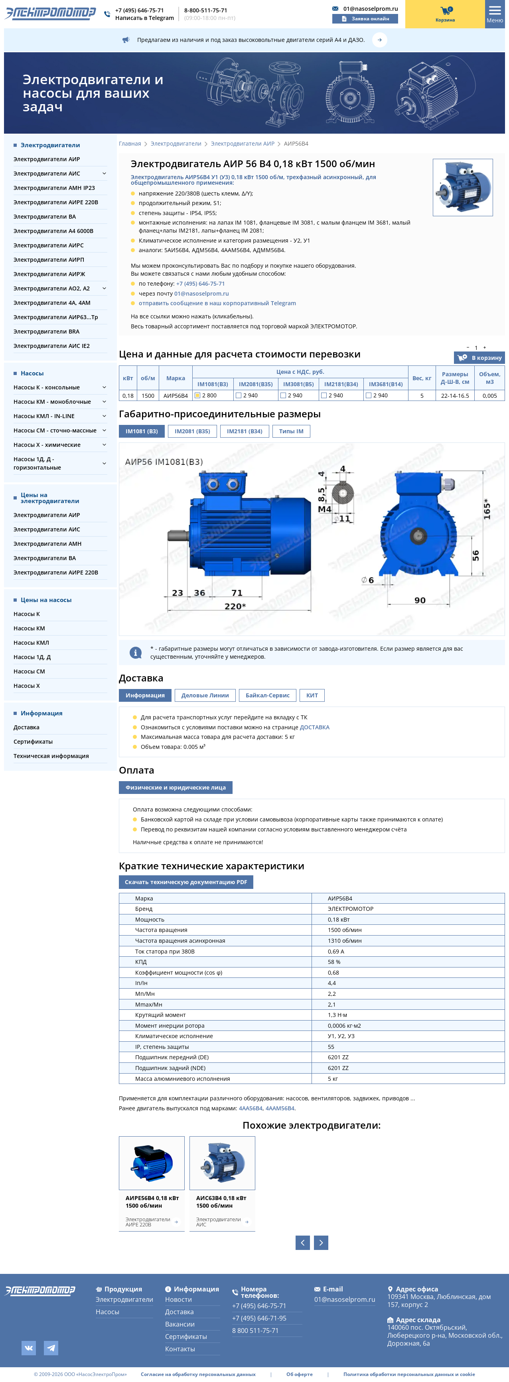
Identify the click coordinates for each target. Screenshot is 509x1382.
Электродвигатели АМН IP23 (54, 188)
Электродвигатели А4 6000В (53, 231)
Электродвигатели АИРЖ (49, 274)
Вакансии (180, 1324)
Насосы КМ (29, 628)
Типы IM (291, 431)
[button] (104, 173)
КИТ (312, 695)
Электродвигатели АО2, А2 (52, 288)
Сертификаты (33, 741)
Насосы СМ (29, 671)
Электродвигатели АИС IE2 (52, 345)
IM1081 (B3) (142, 431)
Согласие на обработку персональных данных (198, 1374)
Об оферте (299, 1374)
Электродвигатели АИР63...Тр (56, 317)
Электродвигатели (176, 143)
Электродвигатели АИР (47, 159)
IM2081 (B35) (192, 431)
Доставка (26, 727)
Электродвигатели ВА (45, 216)
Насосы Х (27, 685)
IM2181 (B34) (244, 431)
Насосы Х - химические (47, 444)
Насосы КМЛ (31, 642)
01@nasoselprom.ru (370, 8)
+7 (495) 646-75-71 (139, 10)
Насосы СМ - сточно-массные (55, 430)
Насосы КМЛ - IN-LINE (44, 416)
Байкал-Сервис (268, 695)
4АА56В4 (250, 1108)
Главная (130, 143)
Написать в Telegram (144, 18)
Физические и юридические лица (176, 787)
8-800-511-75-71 (205, 10)
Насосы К (27, 614)
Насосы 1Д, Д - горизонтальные (37, 463)
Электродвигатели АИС (47, 173)
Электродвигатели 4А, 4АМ (52, 302)
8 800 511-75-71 (255, 1330)
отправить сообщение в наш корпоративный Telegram (217, 303)
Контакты (180, 1348)
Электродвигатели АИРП (49, 259)
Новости (178, 1299)
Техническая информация (51, 756)
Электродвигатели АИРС (49, 245)
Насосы (107, 1311)
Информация (145, 695)
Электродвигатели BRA (46, 331)
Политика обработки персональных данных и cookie (409, 1374)
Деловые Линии (205, 695)
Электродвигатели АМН (48, 543)
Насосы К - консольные (47, 387)
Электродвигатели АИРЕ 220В (56, 202)
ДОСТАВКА (314, 727)
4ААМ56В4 (280, 1108)
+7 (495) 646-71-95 (259, 1318)
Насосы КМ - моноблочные (52, 401)
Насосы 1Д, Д (32, 657)
